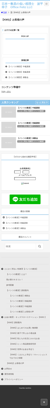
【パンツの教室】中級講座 (19, 66)
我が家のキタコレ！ (14, 279)
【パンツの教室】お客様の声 (21, 312)
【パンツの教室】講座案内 (17, 290)
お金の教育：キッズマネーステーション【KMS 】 (25, 317)
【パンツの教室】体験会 (18, 77)
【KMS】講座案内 (13, 322)
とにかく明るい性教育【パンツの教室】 (31, 111)
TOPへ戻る (6, 92)
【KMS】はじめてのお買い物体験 (23, 328)
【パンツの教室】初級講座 (19, 72)
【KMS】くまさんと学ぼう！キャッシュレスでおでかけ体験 (28, 356)
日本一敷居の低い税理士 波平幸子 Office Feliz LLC (22, 5)
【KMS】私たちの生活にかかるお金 (24, 338)
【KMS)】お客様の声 (15, 363)
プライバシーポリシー (13, 379)
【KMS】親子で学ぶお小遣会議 (22, 333)
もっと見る (42, 102)
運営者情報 (9, 374)
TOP (4, 12)
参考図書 (10, 285)
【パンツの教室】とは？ (16, 274)
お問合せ (8, 369)
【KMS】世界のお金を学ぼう (21, 349)
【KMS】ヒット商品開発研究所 (22, 344)
